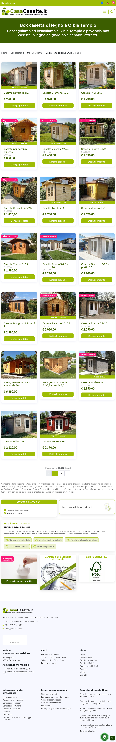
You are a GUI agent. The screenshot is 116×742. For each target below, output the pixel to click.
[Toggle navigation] (104, 12)
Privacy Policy (32, 732)
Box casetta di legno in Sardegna (26, 52)
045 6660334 (16, 621)
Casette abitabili (87, 653)
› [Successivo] (67, 473)
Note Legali (46, 732)
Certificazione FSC (49, 683)
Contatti (83, 664)
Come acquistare (10, 686)
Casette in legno (87, 647)
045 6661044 (16, 625)
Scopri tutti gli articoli (87, 721)
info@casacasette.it (14, 628)
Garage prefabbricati (89, 656)
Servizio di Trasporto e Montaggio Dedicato (17, 708)
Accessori (84, 658)
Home (4, 52)
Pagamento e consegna (13, 689)
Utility (82, 661)
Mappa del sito (60, 732)
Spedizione (7, 704)
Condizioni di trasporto (13, 692)
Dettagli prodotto (19, 105)
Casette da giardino (88, 650)
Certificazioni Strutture (51, 692)
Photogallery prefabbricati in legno (56, 698)
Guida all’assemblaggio (51, 689)
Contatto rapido (8, 3)
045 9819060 (31, 621)
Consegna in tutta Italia (80, 732)
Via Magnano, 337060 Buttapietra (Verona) (15, 648)
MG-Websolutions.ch (83, 738)
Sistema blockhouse (11, 698)
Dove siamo (46, 695)
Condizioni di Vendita (12, 695)
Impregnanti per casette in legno (55, 686)
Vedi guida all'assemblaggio (18, 658)
